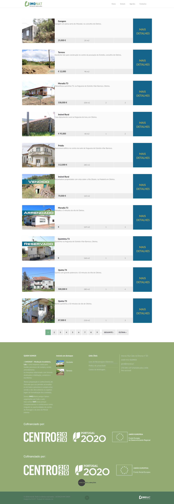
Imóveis (122, 4)
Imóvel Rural (63, 114)
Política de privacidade (97, 366)
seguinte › (109, 332)
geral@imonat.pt (127, 364)
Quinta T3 (62, 301)
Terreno (61, 52)
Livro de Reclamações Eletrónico (101, 362)
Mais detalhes (143, 31)
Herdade (69, 362)
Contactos (143, 4)
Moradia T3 (63, 83)
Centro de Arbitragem (97, 369)
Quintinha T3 (64, 239)
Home (114, 4)
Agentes (132, 4)
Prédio (61, 145)
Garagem (62, 21)
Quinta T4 (62, 270)
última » (122, 332)
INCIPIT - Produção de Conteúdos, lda (42, 499)
